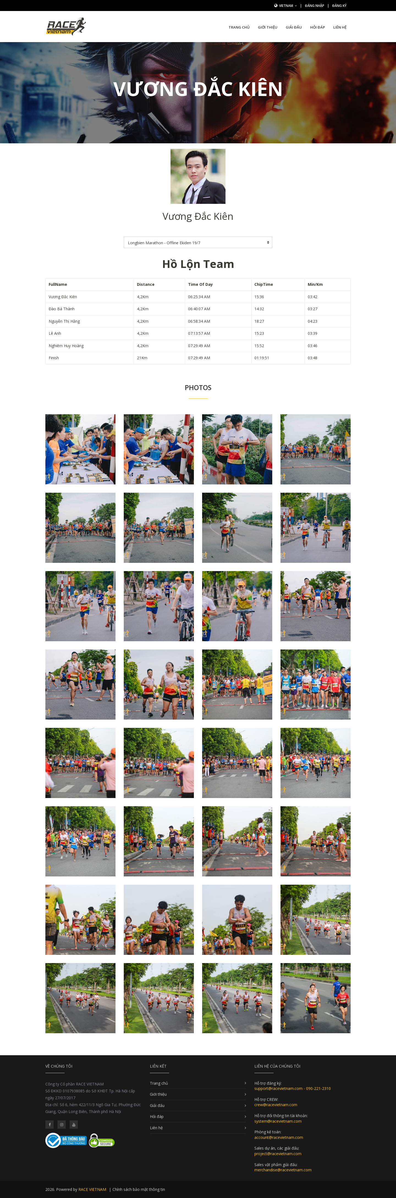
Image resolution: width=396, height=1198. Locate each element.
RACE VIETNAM (92, 1189)
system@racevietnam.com (278, 1121)
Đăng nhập (314, 5)
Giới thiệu (267, 27)
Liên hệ (339, 27)
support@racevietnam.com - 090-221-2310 (292, 1088)
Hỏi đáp (317, 27)
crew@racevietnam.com (275, 1104)
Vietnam (288, 5)
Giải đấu (294, 27)
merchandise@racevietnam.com (283, 1169)
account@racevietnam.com (278, 1137)
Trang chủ (239, 27)
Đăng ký (339, 5)
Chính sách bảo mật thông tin (138, 1189)
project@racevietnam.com (277, 1153)
